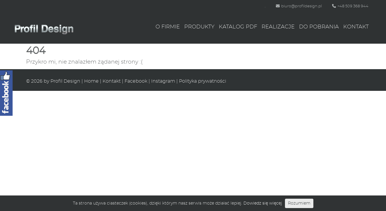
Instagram (163, 81)
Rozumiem (299, 203)
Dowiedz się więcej (262, 203)
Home (91, 81)
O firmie (168, 27)
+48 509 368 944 (350, 6)
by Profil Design (62, 81)
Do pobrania (319, 27)
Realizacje (278, 27)
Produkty (199, 27)
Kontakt (356, 27)
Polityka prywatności (202, 81)
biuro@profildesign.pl (299, 6)
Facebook (135, 81)
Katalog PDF (238, 27)
